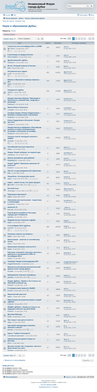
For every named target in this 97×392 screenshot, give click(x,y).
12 (21, 95)
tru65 (9, 74)
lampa (66, 177)
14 (26, 95)
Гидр (65, 221)
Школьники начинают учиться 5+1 (22, 247)
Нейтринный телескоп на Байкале (22, 275)
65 (18, 143)
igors (65, 320)
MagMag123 (12, 160)
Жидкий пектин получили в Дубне (22, 220)
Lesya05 (11, 110)
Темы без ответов (8, 21)
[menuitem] (13, 15)
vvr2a (66, 164)
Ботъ (65, 247)
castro (12, 49)
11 (18, 95)
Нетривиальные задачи (17, 71)
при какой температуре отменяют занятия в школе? (21, 326)
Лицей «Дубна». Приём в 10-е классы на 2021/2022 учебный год (24, 282)
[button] (69, 38)
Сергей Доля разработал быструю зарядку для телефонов (22, 214)
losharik (10, 228)
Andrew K (11, 62)
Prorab (10, 291)
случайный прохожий (16, 336)
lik (64, 326)
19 (26, 76)
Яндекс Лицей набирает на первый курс (24, 152)
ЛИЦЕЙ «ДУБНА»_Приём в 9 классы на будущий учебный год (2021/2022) (24, 308)
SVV (9, 343)
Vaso (65, 339)
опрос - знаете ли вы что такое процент (24, 182)
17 (21, 76)
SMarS (10, 92)
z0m (65, 289)
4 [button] (81, 39)
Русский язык (13, 188)
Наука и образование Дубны (19, 26)
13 (23, 95)
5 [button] (84, 39)
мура (9, 84)
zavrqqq (10, 141)
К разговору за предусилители (20, 55)
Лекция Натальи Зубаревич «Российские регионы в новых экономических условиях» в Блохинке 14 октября (24, 129)
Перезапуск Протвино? (17, 194)
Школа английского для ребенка (21, 158)
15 (15, 76)
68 (26, 143)
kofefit (66, 195)
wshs (65, 61)
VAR (65, 47)
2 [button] (76, 39)
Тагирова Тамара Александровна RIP (23, 261)
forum (53, 380)
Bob (9, 68)
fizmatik (10, 271)
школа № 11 (12, 207)
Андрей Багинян (14, 264)
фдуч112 (67, 72)
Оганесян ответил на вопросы (20, 234)
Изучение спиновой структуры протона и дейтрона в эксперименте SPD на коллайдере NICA (25, 254)
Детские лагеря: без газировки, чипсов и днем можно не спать (24, 347)
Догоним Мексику (15, 314)
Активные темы (20, 21)
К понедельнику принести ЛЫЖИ (21, 288)
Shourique (11, 191)
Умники (13, 31)
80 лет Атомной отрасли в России (21, 66)
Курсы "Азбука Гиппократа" (19, 333)
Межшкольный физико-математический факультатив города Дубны (24, 268)
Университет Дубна (16, 90)
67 (23, 143)
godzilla (10, 217)
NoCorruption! (13, 57)
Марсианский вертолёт (17, 294)
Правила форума (9, 34)
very (65, 55)
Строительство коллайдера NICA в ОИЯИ (25, 46)
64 (15, 143)
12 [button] (90, 39)
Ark (65, 334)
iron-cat (10, 210)
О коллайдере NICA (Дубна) (19, 226)
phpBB (44, 382)
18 (23, 76)
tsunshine (11, 204)
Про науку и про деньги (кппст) (20, 320)
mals (65, 158)
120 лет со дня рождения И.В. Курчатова (24, 171)
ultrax (10, 149)
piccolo (10, 330)
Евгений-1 (67, 300)
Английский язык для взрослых (21, 147)
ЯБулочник (68, 189)
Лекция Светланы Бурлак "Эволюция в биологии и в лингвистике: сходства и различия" (24, 100)
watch (66, 275)
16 (18, 76)
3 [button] (79, 39)
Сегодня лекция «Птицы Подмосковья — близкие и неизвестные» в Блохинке (24, 114)
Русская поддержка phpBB (48, 384)
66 (21, 143)
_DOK (66, 208)
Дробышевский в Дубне (17, 60)
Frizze (66, 213)
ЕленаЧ (11, 168)
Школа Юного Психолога (18, 107)
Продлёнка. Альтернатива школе (21, 176)
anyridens (11, 155)
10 (24, 51)
